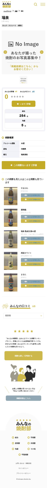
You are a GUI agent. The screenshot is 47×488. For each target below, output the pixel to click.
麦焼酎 (17, 445)
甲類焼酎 (25, 456)
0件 (33, 91)
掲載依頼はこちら (23, 400)
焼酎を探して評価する (23, 357)
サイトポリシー (23, 470)
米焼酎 (33, 445)
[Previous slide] (5, 52)
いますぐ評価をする (34, 201)
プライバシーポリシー (23, 475)
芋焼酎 (33, 439)
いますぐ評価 (25, 104)
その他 (33, 451)
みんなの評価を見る (34, 197)
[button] (23, 80)
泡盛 (16, 451)
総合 (16, 439)
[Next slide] (41, 52)
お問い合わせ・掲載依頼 (23, 465)
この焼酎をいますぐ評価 (25, 165)
